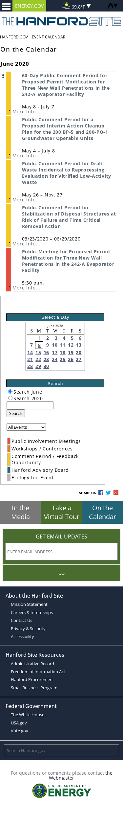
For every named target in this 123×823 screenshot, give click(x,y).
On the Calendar (102, 512)
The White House (27, 715)
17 (54, 352)
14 (30, 352)
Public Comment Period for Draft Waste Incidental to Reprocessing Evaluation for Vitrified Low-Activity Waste (66, 172)
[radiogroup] (10, 391)
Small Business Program (34, 688)
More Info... (26, 111)
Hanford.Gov (14, 37)
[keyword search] (30, 405)
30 (46, 366)
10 (54, 345)
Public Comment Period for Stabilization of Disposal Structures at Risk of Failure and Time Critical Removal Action (69, 216)
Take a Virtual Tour (61, 512)
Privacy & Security (28, 628)
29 (38, 366)
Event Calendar (48, 37)
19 (70, 352)
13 (78, 345)
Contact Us (21, 620)
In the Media (20, 512)
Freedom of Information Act (38, 671)
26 (70, 359)
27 (78, 359)
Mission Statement (29, 604)
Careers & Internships (32, 612)
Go (61, 573)
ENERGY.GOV (29, 6)
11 (62, 345)
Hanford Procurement (32, 679)
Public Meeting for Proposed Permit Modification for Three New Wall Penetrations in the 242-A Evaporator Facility (68, 260)
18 (62, 352)
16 (46, 352)
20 (78, 352)
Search (15, 413)
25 (62, 359)
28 (30, 366)
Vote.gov (19, 731)
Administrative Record (32, 664)
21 (30, 359)
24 (54, 359)
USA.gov (19, 723)
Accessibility (22, 636)
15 (38, 352)
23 (46, 359)
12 (70, 345)
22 (38, 359)
